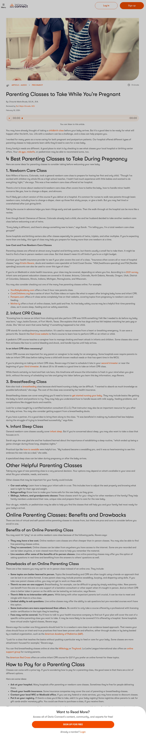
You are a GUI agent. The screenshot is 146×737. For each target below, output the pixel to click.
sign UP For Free (73, 724)
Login (83, 732)
